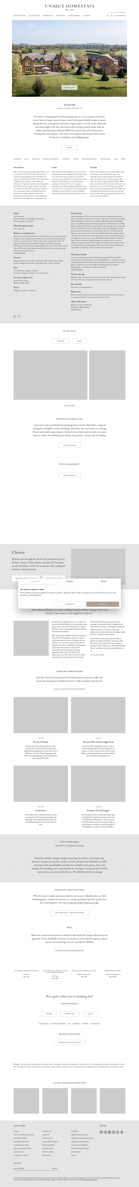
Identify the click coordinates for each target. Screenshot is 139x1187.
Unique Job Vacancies (80, 1135)
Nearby (49, 1014)
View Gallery (69, 87)
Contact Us (46, 1131)
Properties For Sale (21, 1142)
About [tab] (104, 581)
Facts (26, 159)
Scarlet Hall (69, 104)
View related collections (69, 1042)
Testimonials (105, 159)
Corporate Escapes (21, 1145)
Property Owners (20, 1138)
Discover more (77, 270)
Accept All (102, 604)
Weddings (36, 159)
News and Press (48, 1145)
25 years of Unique (21, 1155)
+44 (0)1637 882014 (84, 942)
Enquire (60, 341)
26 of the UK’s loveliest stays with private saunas (55, 972)
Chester (67, 108)
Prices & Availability (51, 159)
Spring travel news (113, 971)
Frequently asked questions (80, 307)
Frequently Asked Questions (80, 903)
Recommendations (89, 159)
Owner (76, 159)
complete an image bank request (69, 950)
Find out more (69, 445)
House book (75, 267)
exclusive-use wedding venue (76, 137)
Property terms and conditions (81, 305)
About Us (45, 1135)
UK (81, 108)
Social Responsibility (50, 1142)
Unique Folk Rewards (79, 1145)
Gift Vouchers (48, 1152)
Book (69, 148)
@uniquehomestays (75, 1083)
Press (123, 159)
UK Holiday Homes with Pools (26, 971)
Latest (90, 1014)
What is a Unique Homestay (24, 1135)
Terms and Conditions (80, 1142)
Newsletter (46, 1155)
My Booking (75, 1152)
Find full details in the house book (69, 689)
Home (16, 1131)
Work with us (19, 1152)
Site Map (95, 1180)
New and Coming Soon (23, 1148)
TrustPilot (71, 846)
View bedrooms (19, 253)
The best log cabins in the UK (84, 971)
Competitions (47, 1148)
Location (66, 159)
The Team (74, 1131)
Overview (17, 159)
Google (81, 846)
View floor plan (76, 309)
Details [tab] (69, 581)
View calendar (69, 475)
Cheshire (75, 108)
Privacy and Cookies (87, 1180)
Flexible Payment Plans (80, 1148)
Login (73, 1155)
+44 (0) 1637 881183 (117, 13)
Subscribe (17, 1163)
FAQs (116, 159)
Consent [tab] (35, 581)
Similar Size (70, 1014)
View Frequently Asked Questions (69, 913)
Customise (69, 604)
